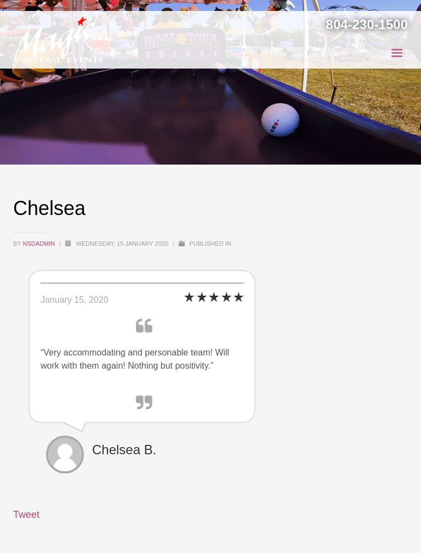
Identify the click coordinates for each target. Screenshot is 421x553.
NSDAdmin (40, 243)
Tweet (26, 514)
